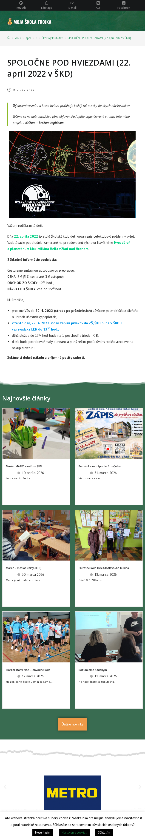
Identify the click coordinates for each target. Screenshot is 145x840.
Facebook (123, 8)
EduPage (46, 8)
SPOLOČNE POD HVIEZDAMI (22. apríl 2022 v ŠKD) (99, 38)
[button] (5, 787)
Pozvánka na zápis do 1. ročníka (100, 466)
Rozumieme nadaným (93, 670)
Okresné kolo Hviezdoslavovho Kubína (104, 568)
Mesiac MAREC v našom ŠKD (24, 466)
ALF (98, 8)
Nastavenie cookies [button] (74, 832)
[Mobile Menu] (136, 22)
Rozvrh (21, 8)
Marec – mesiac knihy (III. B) (23, 568)
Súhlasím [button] (104, 832)
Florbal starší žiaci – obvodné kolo (28, 670)
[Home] (8, 38)
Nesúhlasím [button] (43, 832)
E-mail (72, 8)
